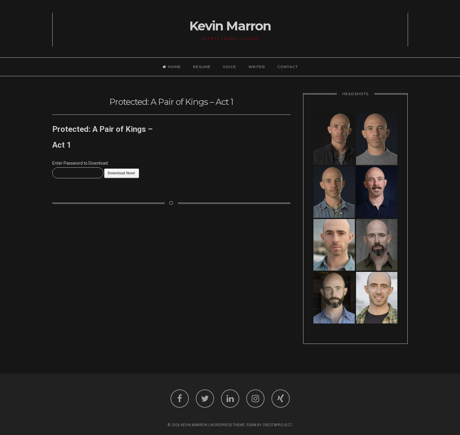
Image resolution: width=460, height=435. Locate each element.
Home (171, 66)
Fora (251, 425)
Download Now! (121, 173)
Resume (202, 66)
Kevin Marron (230, 26)
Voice (229, 66)
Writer (256, 66)
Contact (287, 66)
